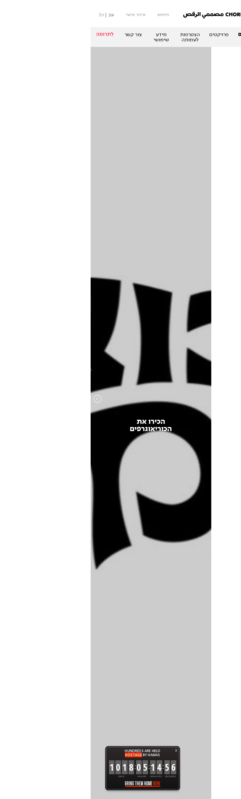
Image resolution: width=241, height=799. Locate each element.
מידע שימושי (70, 37)
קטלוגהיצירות (180, 425)
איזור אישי (45, 14)
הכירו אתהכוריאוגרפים (60, 425)
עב (20, 15)
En (10, 15)
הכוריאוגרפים (162, 34)
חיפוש (72, 14)
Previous (7, 410)
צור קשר (42, 34)
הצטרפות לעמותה (99, 37)
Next (234, 410)
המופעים (197, 34)
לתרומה (14, 34)
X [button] (86, 750)
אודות (227, 34)
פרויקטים (128, 34)
